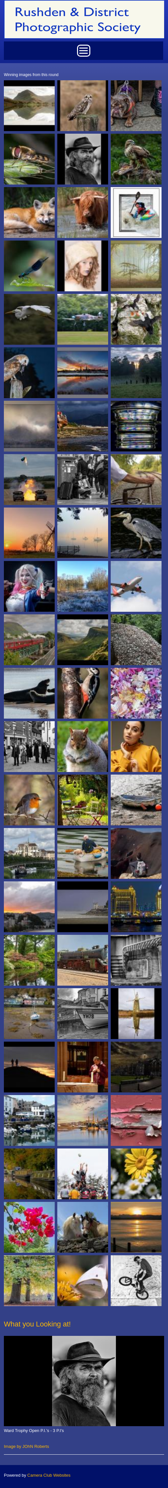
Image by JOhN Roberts (26, 1446)
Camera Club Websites (48, 1475)
